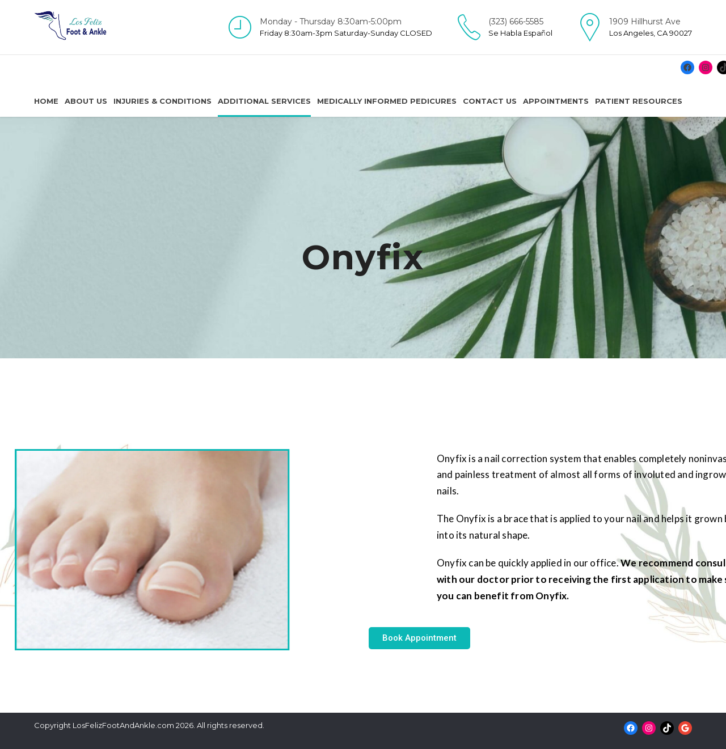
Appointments (556, 100)
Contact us (490, 100)
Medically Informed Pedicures (387, 100)
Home (46, 100)
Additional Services (264, 100)
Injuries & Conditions (162, 100)
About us (86, 100)
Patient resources (638, 100)
